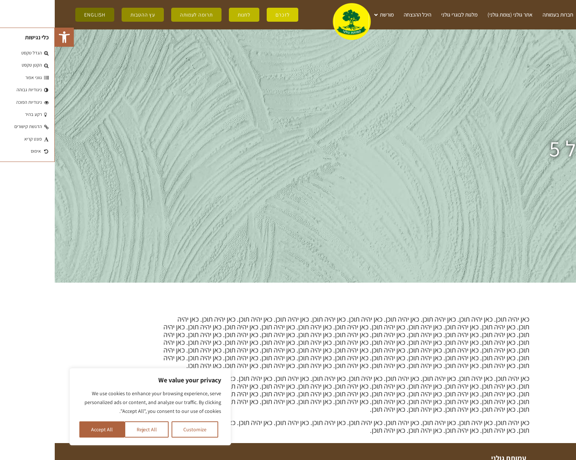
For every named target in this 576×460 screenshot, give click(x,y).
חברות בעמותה (503, 14)
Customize (140, 429)
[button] (9, 37)
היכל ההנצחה (363, 14)
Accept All (47, 429)
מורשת (328, 15)
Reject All (92, 429)
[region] (95, 406)
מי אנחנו (541, 15)
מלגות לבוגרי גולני (404, 14)
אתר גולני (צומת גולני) (455, 14)
